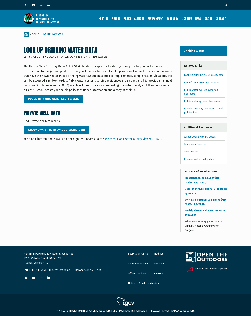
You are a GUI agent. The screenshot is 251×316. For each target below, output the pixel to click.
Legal (156, 311)
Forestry (172, 19)
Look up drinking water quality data (203, 75)
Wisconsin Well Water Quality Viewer (133, 139)
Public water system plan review (202, 101)
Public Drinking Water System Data (53, 99)
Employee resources (183, 311)
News (198, 19)
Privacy (165, 311)
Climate (139, 19)
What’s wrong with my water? (200, 136)
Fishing (116, 19)
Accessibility (143, 311)
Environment (155, 19)
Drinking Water (53, 34)
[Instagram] (41, 5)
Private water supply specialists (203, 221)
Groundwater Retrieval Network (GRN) (56, 130)
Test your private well (196, 144)
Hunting (103, 19)
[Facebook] (26, 5)
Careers (158, 273)
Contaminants (191, 151)
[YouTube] (34, 5)
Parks (127, 19)
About (208, 19)
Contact (220, 19)
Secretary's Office (138, 253)
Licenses (186, 19)
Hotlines (158, 253)
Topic (35, 34)
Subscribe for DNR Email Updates (211, 268)
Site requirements (123, 311)
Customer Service (138, 263)
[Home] (26, 34)
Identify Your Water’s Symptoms (202, 82)
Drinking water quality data (199, 159)
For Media (159, 263)
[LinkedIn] (49, 5)
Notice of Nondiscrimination (143, 283)
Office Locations (137, 273)
